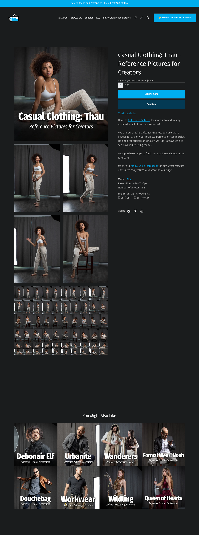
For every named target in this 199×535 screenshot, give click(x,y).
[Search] (136, 17)
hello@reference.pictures (117, 18)
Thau (129, 179)
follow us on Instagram (144, 166)
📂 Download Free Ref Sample (175, 18)
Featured (62, 18)
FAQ (98, 18)
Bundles (89, 18)
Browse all (76, 18)
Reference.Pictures (139, 120)
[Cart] (148, 17)
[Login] (141, 17)
